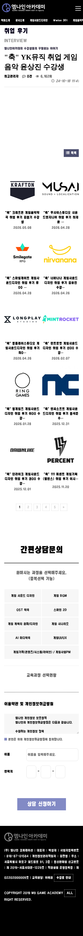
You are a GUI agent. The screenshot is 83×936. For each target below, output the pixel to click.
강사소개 (19, 20)
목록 (71, 153)
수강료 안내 (63, 878)
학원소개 (5, 20)
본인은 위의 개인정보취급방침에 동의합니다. (35, 739)
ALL (70, 893)
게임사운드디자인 (39, 20)
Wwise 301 (60, 20)
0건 (27, 76)
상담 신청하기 (41, 804)
